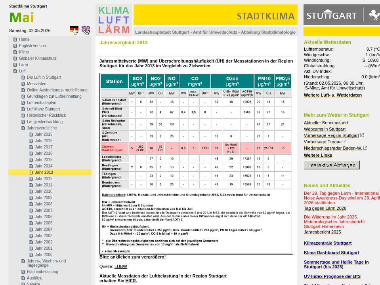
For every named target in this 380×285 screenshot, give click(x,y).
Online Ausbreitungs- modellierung (57, 90)
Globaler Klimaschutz (37, 58)
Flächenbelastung (42, 272)
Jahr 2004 (43, 229)
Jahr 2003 (43, 236)
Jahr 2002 (43, 242)
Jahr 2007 (43, 210)
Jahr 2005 (43, 223)
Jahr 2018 (43, 141)
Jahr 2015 (43, 160)
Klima (24, 52)
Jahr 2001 (43, 248)
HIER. (131, 280)
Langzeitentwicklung (45, 122)
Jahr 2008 (43, 204)
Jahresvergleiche (42, 128)
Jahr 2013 (44, 172)
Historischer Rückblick (46, 115)
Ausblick (34, 278)
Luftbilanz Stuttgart (43, 109)
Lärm (23, 65)
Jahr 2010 (43, 191)
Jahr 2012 (43, 179)
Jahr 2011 (43, 185)
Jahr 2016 (43, 153)
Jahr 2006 (43, 217)
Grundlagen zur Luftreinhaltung (54, 96)
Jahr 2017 (43, 147)
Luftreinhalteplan (41, 103)
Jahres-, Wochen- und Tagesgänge (46, 263)
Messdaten (36, 84)
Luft (22, 71)
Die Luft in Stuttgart (44, 77)
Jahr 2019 (43, 134)
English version (32, 46)
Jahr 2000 (43, 255)
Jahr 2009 (43, 198)
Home (24, 39)
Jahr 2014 (43, 166)
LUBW (121, 266)
